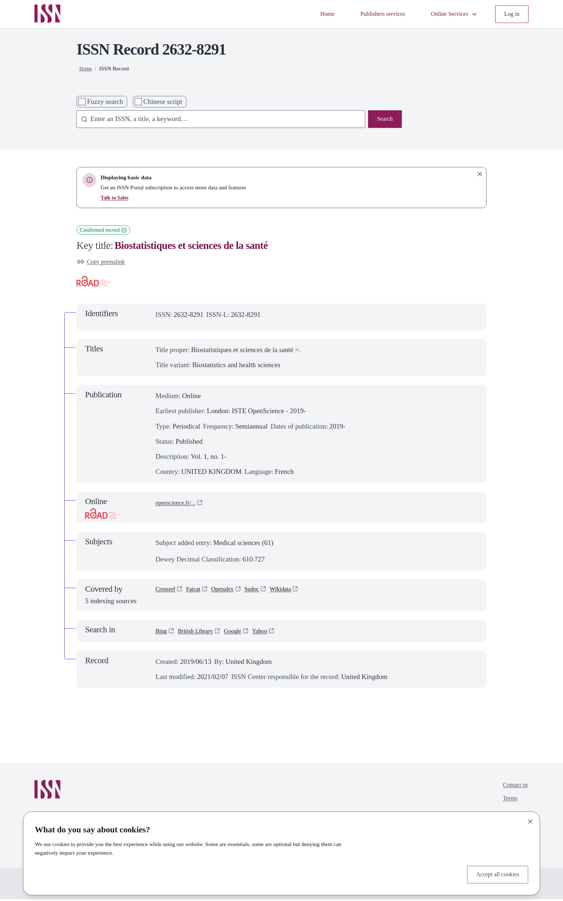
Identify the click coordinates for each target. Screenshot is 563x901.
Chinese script (162, 101)
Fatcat (198, 592)
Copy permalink (104, 263)
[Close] (530, 819)
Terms (507, 803)
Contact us (513, 788)
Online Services (448, 14)
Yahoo (272, 632)
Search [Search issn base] (383, 120)
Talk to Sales (116, 197)
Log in (511, 14)
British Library (200, 632)
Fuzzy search (105, 101)
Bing (162, 632)
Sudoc (262, 592)
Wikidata (294, 592)
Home (309, 14)
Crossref (167, 592)
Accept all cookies (494, 873)
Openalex (230, 592)
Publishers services (370, 14)
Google (242, 632)
